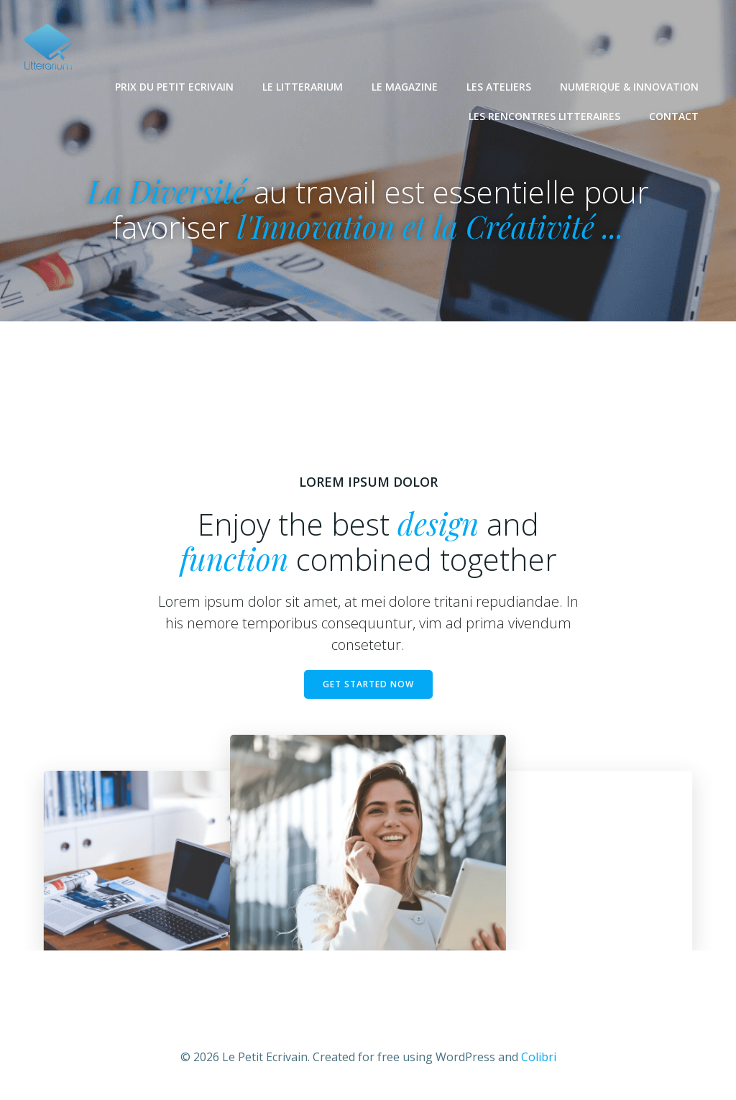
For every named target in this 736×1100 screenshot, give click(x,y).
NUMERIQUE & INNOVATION (629, 86)
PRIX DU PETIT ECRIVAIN (174, 86)
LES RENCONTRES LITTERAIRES (544, 116)
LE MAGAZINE (405, 86)
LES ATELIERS (498, 86)
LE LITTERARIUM (302, 86)
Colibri (538, 1057)
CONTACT (674, 116)
